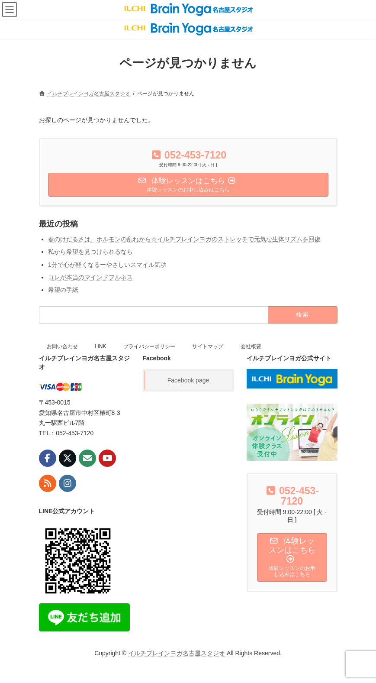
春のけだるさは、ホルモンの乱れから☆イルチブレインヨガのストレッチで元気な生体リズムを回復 (184, 239)
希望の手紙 (63, 289)
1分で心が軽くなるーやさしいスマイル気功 (107, 264)
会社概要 (251, 346)
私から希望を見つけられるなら (90, 251)
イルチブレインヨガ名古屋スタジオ (176, 653)
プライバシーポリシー (149, 346)
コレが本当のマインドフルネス (90, 277)
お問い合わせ (62, 346)
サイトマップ (207, 346)
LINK (100, 346)
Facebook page (188, 380)
